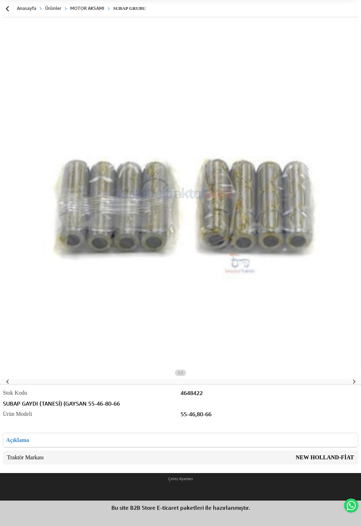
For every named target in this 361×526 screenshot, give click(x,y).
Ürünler (53, 8)
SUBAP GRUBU (129, 8)
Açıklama (17, 440)
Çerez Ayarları (180, 479)
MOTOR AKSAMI (87, 8)
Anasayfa (26, 8)
